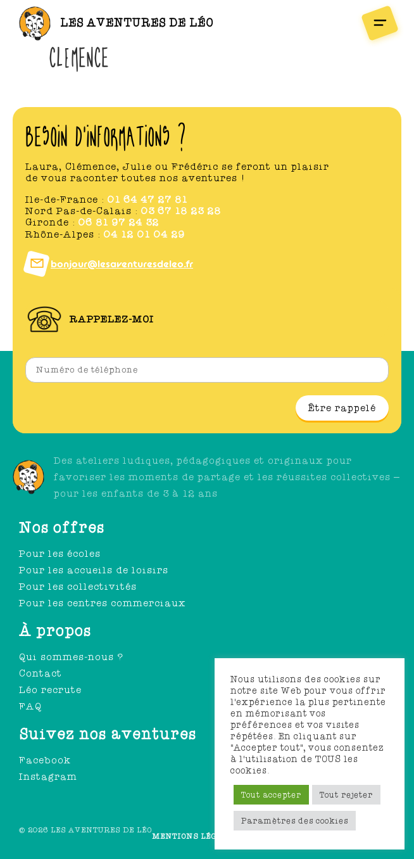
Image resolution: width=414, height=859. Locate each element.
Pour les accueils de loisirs (93, 570)
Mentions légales (195, 836)
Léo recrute (50, 690)
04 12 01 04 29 (144, 234)
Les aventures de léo (136, 22)
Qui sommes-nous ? (71, 657)
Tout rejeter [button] (346, 794)
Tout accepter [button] (271, 794)
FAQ (30, 706)
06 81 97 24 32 (118, 222)
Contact (40, 673)
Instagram (48, 776)
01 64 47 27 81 (147, 199)
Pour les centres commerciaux (102, 603)
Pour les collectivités (78, 586)
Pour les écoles (60, 553)
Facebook (45, 760)
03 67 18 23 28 (181, 211)
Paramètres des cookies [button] (294, 820)
